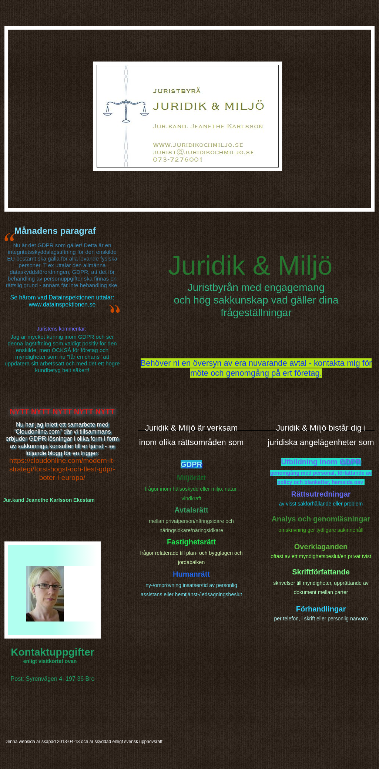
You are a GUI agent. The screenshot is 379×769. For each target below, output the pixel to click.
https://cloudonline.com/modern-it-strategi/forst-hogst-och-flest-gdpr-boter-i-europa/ (62, 469)
